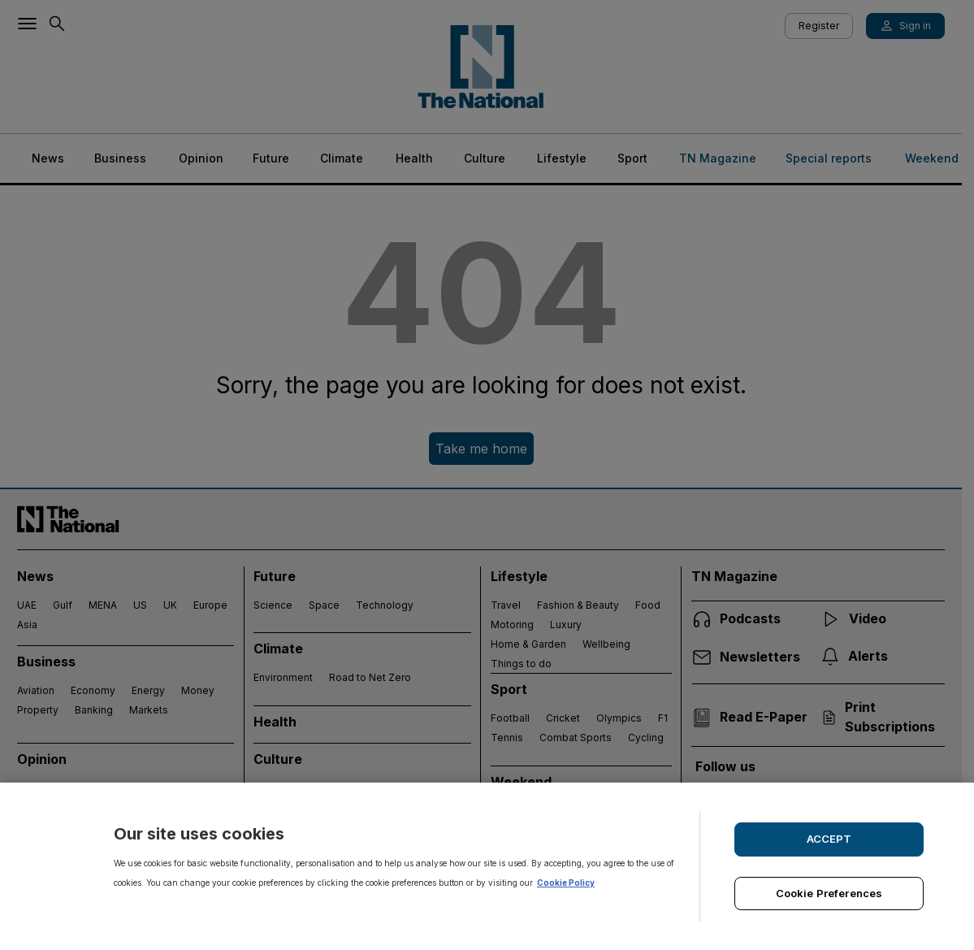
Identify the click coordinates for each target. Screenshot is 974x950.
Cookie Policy (566, 882)
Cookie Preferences (829, 893)
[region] (487, 866)
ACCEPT (829, 838)
